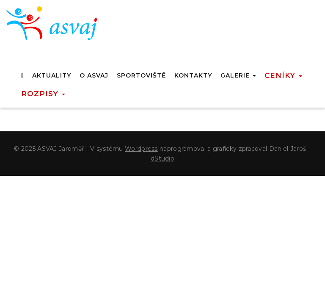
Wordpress (141, 148)
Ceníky (283, 75)
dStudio (162, 158)
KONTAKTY (193, 75)
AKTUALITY (51, 75)
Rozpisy (43, 93)
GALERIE (238, 75)
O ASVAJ (94, 75)
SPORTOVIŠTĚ (141, 75)
